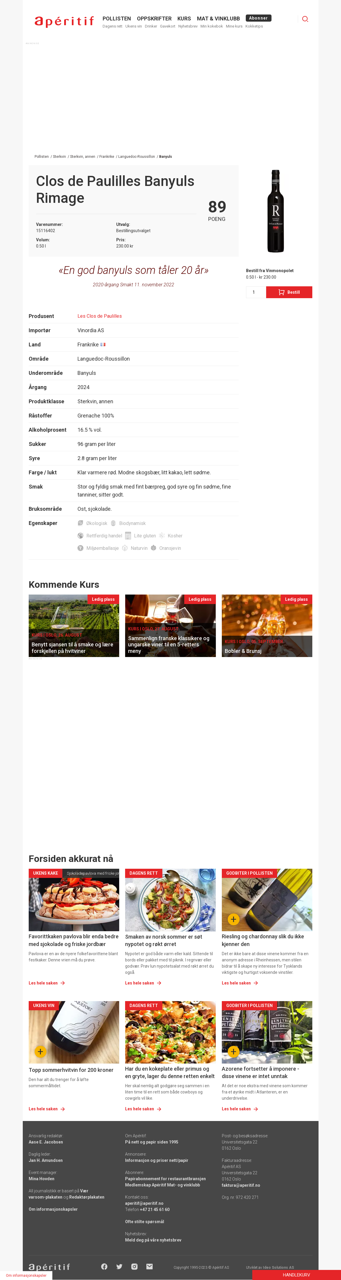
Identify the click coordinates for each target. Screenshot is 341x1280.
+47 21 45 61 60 (154, 1209)
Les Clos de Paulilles (99, 316)
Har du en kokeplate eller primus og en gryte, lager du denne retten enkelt (170, 1072)
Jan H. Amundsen (46, 1160)
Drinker (151, 26)
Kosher (175, 536)
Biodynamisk (132, 523)
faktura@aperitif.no (241, 1185)
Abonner (258, 18)
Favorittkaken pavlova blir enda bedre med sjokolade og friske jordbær (74, 940)
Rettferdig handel (104, 536)
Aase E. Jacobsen (46, 1142)
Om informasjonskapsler (53, 1209)
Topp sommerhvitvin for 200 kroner (71, 1070)
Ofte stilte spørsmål (144, 1221)
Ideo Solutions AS (278, 1267)
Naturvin (139, 548)
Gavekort (167, 26)
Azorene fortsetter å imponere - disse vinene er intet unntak (260, 1072)
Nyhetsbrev (188, 26)
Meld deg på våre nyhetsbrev (153, 1240)
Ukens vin (133, 26)
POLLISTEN (117, 18)
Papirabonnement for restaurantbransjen (165, 1178)
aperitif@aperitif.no (144, 1203)
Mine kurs (234, 26)
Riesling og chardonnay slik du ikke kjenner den (263, 940)
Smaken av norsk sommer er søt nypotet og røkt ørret (163, 940)
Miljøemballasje (102, 548)
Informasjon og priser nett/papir (156, 1160)
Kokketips (254, 26)
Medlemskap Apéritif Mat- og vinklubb (162, 1185)
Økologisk (96, 523)
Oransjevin (170, 548)
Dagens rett (112, 26)
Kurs (184, 18)
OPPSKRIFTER (154, 18)
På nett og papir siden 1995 (151, 1142)
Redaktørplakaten (86, 1197)
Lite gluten (145, 536)
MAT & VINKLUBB (218, 18)
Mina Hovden (41, 1178)
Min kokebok (212, 26)
